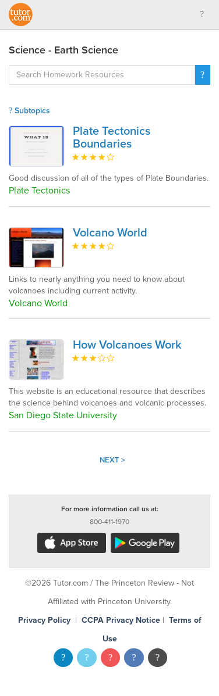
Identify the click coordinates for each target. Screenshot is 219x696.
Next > (112, 460)
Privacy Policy (44, 620)
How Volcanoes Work (127, 345)
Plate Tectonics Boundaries (111, 137)
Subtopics (29, 111)
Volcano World (110, 233)
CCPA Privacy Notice (121, 620)
